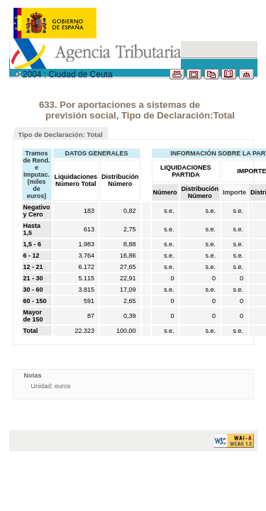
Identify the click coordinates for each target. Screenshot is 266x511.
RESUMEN (237, 105)
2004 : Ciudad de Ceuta (68, 74)
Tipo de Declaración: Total (60, 134)
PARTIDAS (37, 87)
